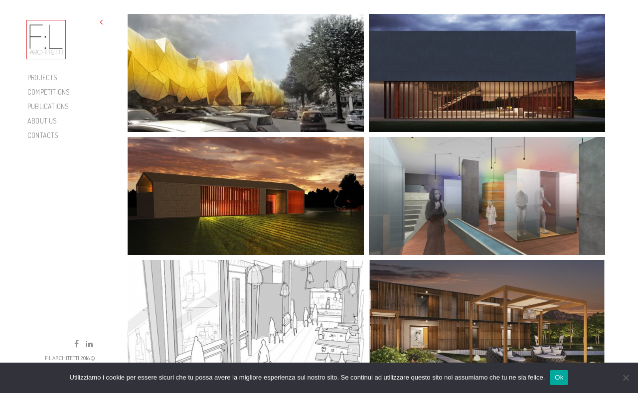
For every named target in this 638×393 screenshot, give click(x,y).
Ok (559, 377)
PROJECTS (42, 77)
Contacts (43, 135)
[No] (626, 378)
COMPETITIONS (48, 92)
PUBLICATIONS (48, 106)
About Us (42, 121)
